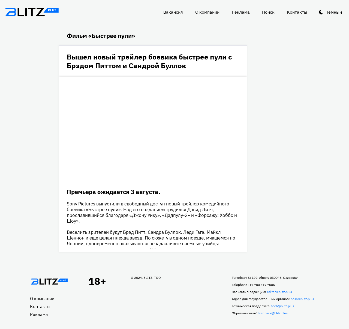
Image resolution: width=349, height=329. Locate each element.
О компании (207, 12)
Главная (49, 282)
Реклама (241, 12)
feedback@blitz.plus (273, 313)
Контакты (297, 12)
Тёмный (334, 12)
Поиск (268, 12)
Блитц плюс (31, 12)
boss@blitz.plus (302, 299)
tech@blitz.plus (282, 306)
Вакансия (173, 12)
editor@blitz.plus (279, 292)
